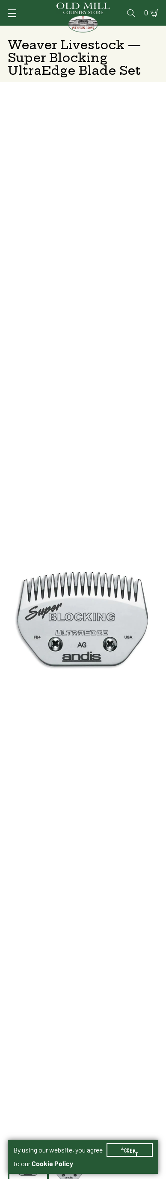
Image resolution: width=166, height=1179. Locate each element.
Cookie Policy (52, 1163)
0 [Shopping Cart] (146, 13)
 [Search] (131, 13)
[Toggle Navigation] (12, 13)
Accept (129, 1150)
